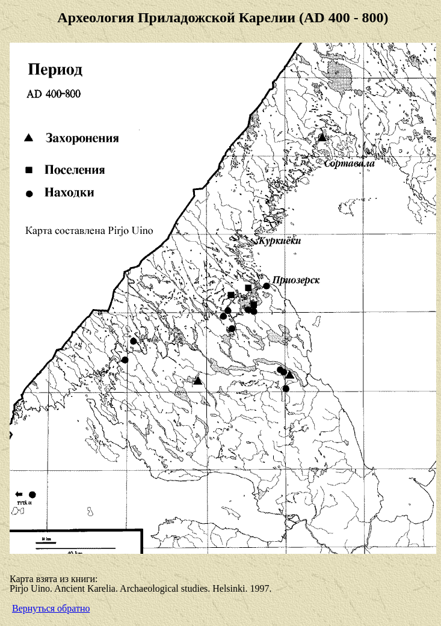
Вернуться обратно (51, 608)
